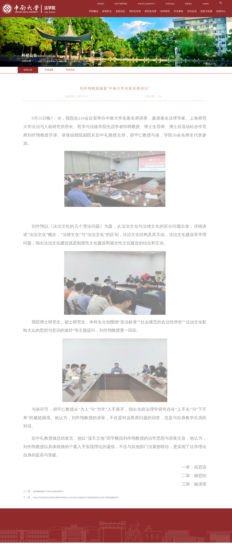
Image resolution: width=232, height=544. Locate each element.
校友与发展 (206, 11)
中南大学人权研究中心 (146, 4)
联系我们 (188, 4)
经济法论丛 (170, 4)
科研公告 (69, 60)
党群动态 (120, 11)
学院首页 (100, 4)
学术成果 (52, 70)
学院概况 (93, 11)
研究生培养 (151, 11)
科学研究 (165, 11)
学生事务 (178, 11)
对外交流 (192, 11)
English (206, 4)
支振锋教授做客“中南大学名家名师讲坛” (53, 496)
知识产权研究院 (121, 4)
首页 (42, 60)
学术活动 (76, 70)
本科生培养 (135, 11)
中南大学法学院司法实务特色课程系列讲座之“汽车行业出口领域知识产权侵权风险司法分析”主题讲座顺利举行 (90, 502)
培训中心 (221, 11)
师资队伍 (107, 11)
